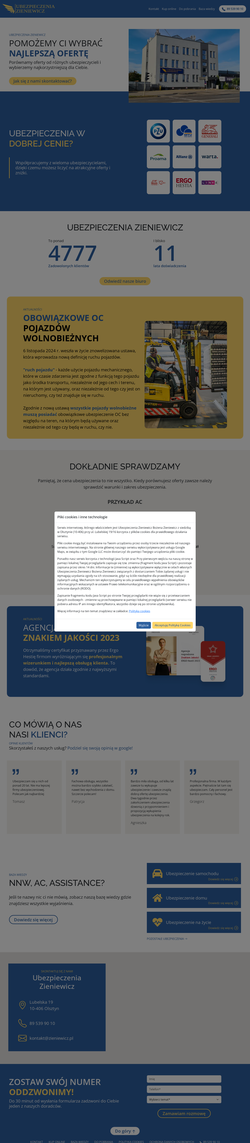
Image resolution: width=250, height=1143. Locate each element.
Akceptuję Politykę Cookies (173, 625)
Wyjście (144, 625)
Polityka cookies (139, 611)
